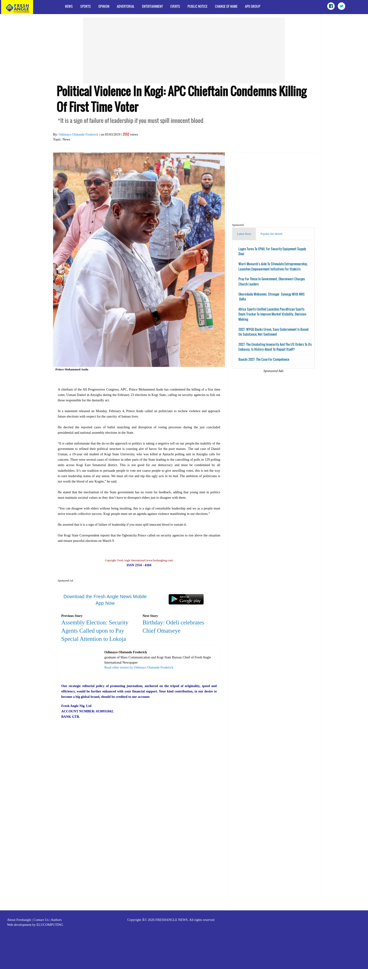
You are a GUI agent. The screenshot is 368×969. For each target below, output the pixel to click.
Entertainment (152, 6)
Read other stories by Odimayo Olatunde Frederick (138, 667)
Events (175, 6)
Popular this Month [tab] (271, 234)
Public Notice (197, 6)
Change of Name (226, 6)
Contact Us (41, 920)
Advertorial (125, 6)
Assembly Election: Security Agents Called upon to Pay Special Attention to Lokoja (94, 630)
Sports (85, 6)
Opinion (103, 6)
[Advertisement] (184, 50)
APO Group (252, 6)
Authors (56, 920)
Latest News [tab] (244, 234)
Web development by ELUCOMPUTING (35, 925)
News (69, 6)
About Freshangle (19, 920)
